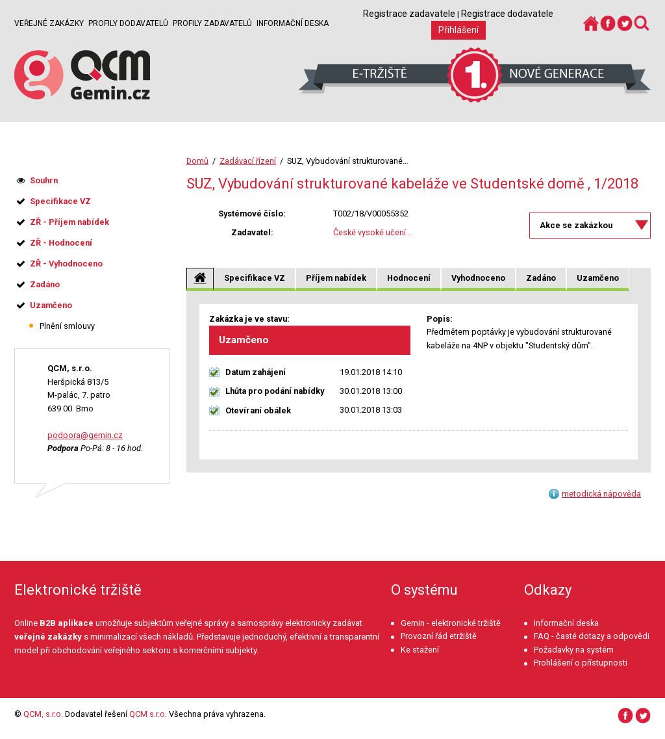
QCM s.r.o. (148, 714)
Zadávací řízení (248, 161)
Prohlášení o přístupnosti (580, 663)
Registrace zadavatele (409, 13)
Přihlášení (458, 30)
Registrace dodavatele (507, 13)
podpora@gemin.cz (85, 435)
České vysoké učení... (372, 232)
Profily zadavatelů (212, 23)
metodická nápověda (601, 494)
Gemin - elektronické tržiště (451, 623)
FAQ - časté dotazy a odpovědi (591, 636)
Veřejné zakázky (49, 23)
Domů (197, 161)
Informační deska (293, 23)
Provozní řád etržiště (439, 636)
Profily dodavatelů (128, 23)
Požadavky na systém (574, 650)
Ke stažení (420, 650)
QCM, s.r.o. (43, 714)
